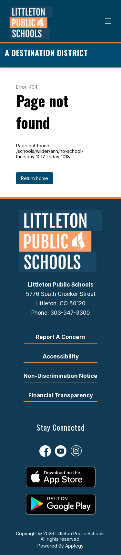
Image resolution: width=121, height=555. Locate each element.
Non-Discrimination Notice (60, 376)
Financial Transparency (60, 395)
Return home (34, 178)
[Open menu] (108, 21)
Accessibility (61, 356)
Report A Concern (60, 337)
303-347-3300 (70, 313)
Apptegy (74, 546)
